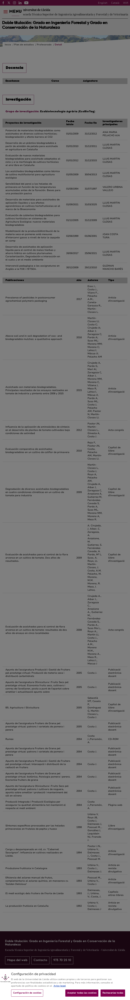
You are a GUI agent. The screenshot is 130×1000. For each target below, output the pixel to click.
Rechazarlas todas (112, 995)
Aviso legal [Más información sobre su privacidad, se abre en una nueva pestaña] (59, 988)
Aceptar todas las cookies (81, 995)
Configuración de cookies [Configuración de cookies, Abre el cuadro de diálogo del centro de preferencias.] (27, 995)
